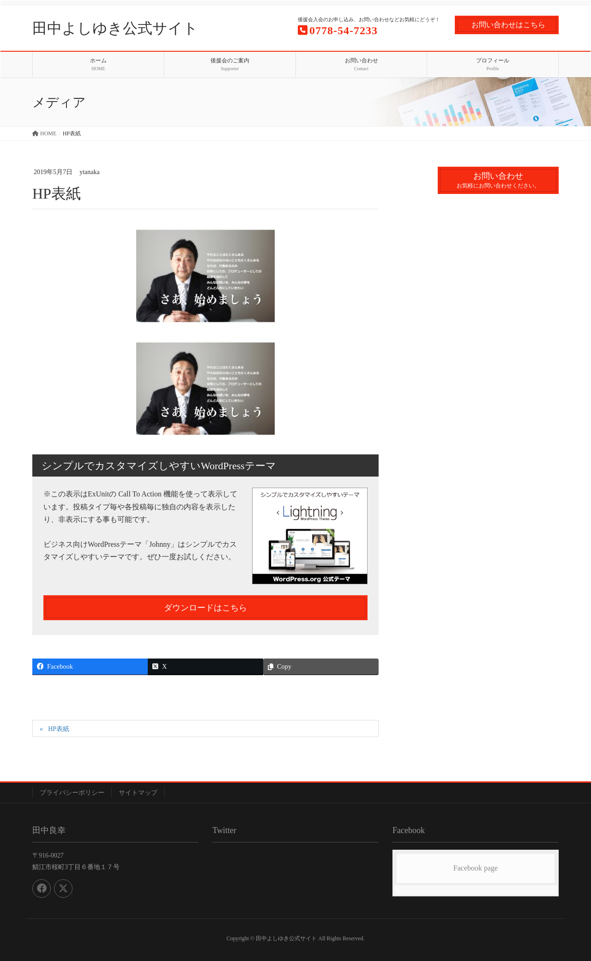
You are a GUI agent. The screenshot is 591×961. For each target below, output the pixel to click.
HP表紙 (58, 728)
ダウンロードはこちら (205, 607)
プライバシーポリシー (72, 792)
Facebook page (475, 868)
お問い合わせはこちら (508, 25)
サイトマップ (138, 792)
